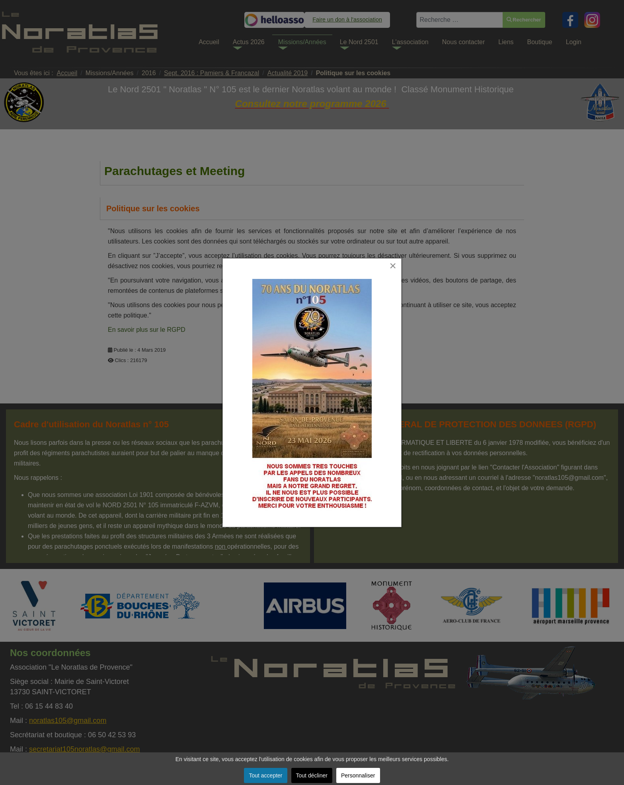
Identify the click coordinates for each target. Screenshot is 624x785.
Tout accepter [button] (265, 775)
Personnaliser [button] (358, 775)
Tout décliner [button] (312, 775)
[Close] (393, 265)
